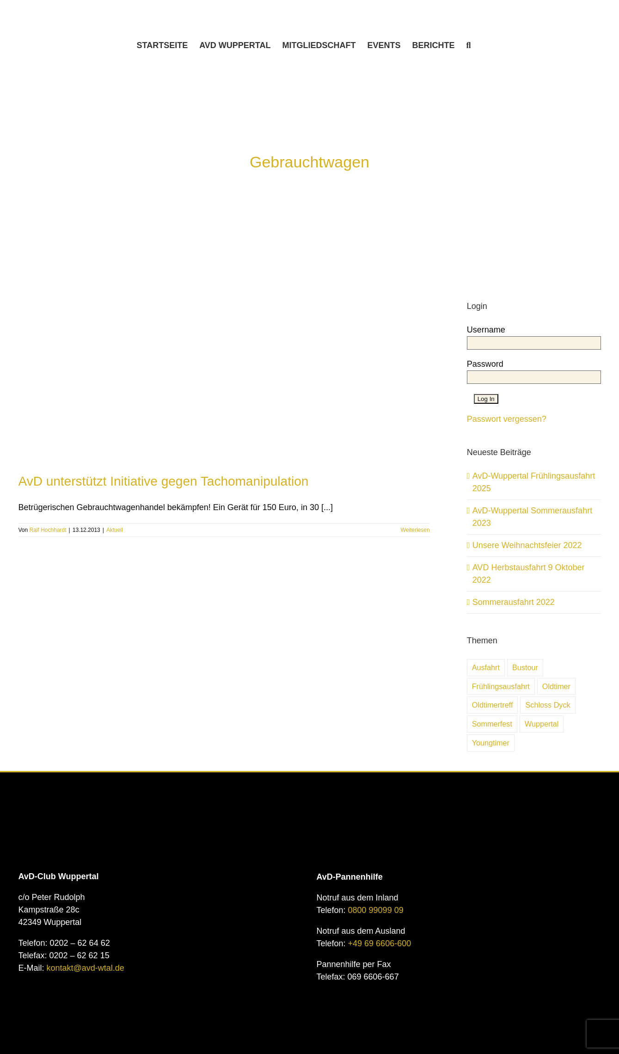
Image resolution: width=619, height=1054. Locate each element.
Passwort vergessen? (506, 419)
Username (486, 329)
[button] (468, 45)
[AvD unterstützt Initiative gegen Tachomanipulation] (224, 334)
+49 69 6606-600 (379, 943)
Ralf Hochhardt (48, 530)
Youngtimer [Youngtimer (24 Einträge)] (490, 743)
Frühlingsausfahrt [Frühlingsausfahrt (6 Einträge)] (501, 686)
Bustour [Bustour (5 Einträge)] (525, 667)
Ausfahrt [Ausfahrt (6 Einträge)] (486, 667)
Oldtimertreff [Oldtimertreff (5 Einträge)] (492, 705)
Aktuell (114, 530)
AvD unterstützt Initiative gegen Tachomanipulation (163, 481)
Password (485, 364)
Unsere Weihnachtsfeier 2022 (527, 545)
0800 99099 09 (376, 910)
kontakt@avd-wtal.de (85, 968)
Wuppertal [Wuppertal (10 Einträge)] (541, 724)
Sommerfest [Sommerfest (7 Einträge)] (492, 724)
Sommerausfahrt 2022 (513, 602)
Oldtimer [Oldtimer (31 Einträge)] (556, 686)
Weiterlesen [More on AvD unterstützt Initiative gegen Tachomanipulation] (415, 530)
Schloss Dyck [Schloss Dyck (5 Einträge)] (547, 705)
